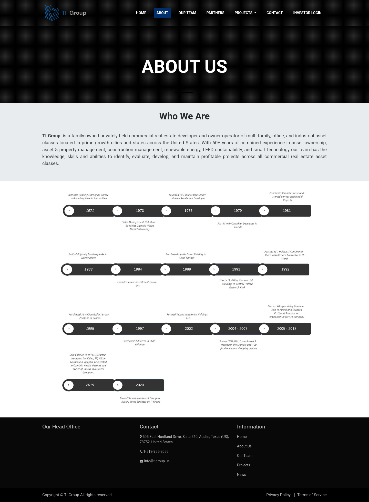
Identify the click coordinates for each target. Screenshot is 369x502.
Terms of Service (312, 495)
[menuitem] (141, 13)
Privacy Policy (278, 495)
